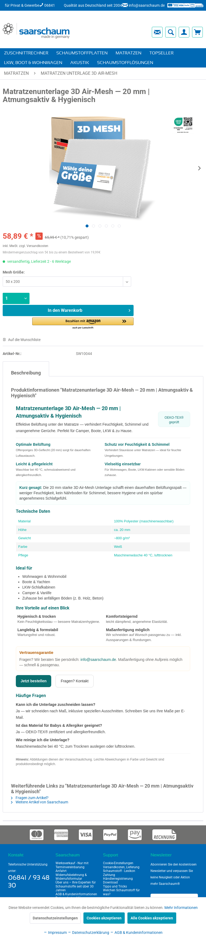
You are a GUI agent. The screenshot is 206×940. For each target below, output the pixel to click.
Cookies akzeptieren (104, 918)
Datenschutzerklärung (88, 932)
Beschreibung (26, 373)
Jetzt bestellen (33, 681)
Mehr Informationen (181, 907)
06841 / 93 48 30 (29, 882)
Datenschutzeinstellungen (55, 918)
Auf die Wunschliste (22, 340)
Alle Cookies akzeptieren (152, 918)
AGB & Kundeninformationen (76, 894)
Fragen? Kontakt (75, 681)
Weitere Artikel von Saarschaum (39, 802)
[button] (83, 323)
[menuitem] (110, 32)
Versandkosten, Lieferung (121, 867)
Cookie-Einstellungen (118, 863)
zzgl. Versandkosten (33, 246)
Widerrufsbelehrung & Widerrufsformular (71, 877)
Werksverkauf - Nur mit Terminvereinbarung (72, 865)
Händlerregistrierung (118, 879)
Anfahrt (61, 871)
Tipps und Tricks (115, 886)
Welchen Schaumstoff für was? (121, 892)
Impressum (55, 932)
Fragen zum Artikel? (30, 798)
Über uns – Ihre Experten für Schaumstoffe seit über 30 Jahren (76, 886)
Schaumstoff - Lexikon (119, 871)
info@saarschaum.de (98, 659)
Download (110, 882)
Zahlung (109, 875)
